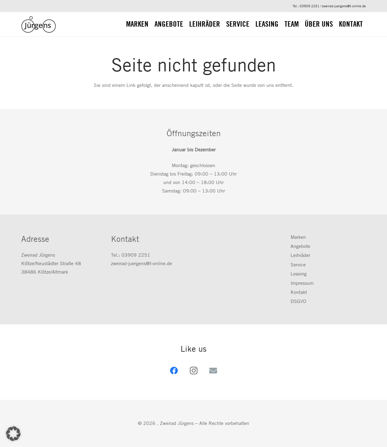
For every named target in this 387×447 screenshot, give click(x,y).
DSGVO (298, 301)
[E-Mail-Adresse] (213, 370)
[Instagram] (193, 370)
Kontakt (299, 292)
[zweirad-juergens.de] (38, 24)
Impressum (302, 283)
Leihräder (300, 255)
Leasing (299, 274)
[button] (13, 433)
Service (298, 265)
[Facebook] (174, 370)
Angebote (300, 246)
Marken (298, 237)
